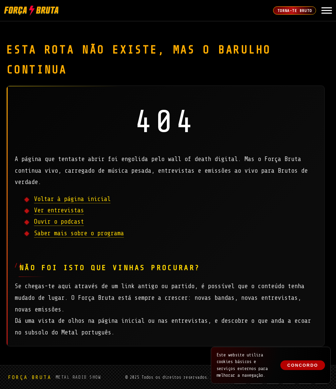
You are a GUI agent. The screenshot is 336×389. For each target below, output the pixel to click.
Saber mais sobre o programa (79, 233)
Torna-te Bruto (294, 10)
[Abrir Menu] (326, 11)
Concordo (302, 365)
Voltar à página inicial (72, 199)
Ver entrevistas (59, 210)
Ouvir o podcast (59, 221)
